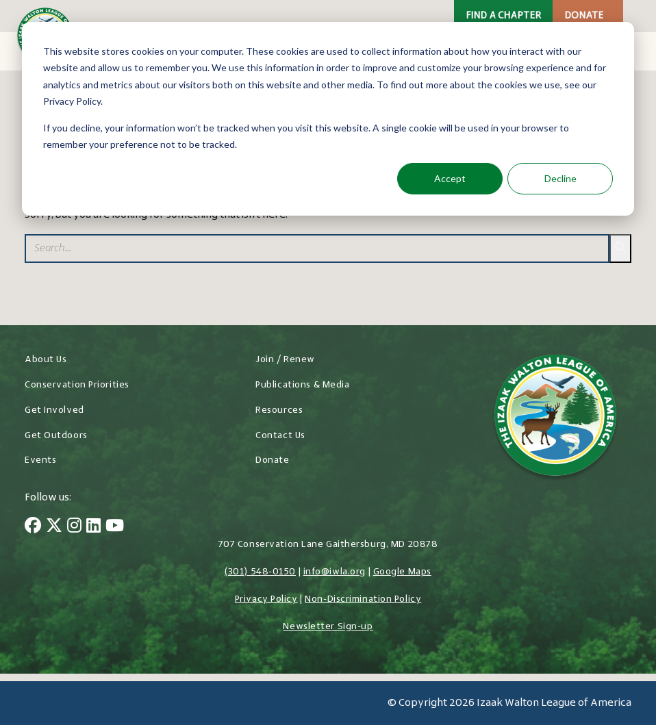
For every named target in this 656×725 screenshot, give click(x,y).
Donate (583, 16)
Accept (450, 178)
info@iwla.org (334, 572)
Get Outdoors (56, 436)
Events (40, 460)
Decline (560, 178)
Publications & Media (302, 385)
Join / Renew (285, 360)
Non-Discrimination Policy (363, 599)
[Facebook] (33, 527)
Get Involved (54, 410)
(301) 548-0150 (260, 572)
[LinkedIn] (93, 527)
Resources (279, 410)
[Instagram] (74, 527)
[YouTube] (114, 527)
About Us (45, 360)
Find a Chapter (503, 16)
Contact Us (280, 436)
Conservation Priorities (77, 385)
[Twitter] (54, 527)
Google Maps (402, 572)
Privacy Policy (266, 599)
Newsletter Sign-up (328, 627)
